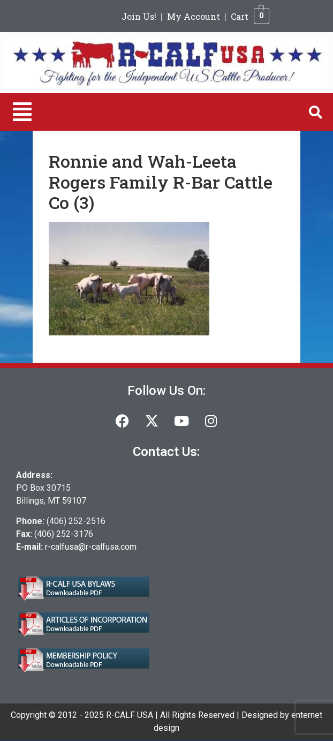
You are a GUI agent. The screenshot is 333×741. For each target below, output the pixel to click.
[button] (22, 112)
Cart (239, 16)
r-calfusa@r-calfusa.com (91, 547)
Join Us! (139, 16)
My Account (193, 16)
